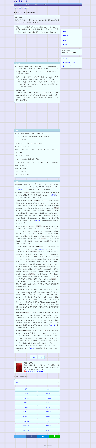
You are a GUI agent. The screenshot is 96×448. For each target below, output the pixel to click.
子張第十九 (26, 430)
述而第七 (26, 402)
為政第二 (48, 389)
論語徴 (32, 348)
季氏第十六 (26, 8)
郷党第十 (48, 407)
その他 (44, 4)
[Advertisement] (37, 48)
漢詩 (36, 4)
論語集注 (37, 220)
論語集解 (41, 249)
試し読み (27, 371)
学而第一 (26, 389)
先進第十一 (26, 411)
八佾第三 (26, 393)
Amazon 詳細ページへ (38, 371)
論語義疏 (53, 195)
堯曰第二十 (48, 430)
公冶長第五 (26, 398)
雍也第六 (48, 398)
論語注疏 (20, 189)
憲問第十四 (48, 416)
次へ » (41, 357)
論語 (18, 4)
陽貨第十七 (26, 425)
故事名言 (27, 4)
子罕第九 (26, 407)
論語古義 (52, 325)
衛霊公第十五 (25, 421)
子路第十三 (26, 416)
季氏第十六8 (19, 382)
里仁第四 (48, 393)
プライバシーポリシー (69, 62)
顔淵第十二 (48, 411)
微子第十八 (48, 425)
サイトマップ (67, 66)
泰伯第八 (48, 402)
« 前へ (33, 357)
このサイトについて (68, 59)
